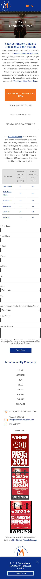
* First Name (5, 226)
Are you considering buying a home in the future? (19, 306)
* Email (3, 246)
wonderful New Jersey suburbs (26, 53)
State (2, 286)
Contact (20, 404)
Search (20, 375)
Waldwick (7, 206)
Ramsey (6, 212)
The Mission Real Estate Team (25, 81)
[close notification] (37, 561)
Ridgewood (7, 200)
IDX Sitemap (17, 540)
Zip (1, 296)
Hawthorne (7, 186)
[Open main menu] (37, 5)
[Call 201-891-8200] (33, 5)
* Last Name (5, 236)
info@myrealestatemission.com (21, 420)
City (1, 276)
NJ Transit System (15, 137)
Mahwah (6, 217)
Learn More (20, 573)
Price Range (5, 316)
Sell (20, 385)
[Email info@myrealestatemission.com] (28, 5)
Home (20, 370)
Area (20, 390)
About (20, 394)
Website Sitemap (30, 540)
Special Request (6, 326)
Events (20, 399)
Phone (2, 256)
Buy (20, 380)
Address (3, 266)
